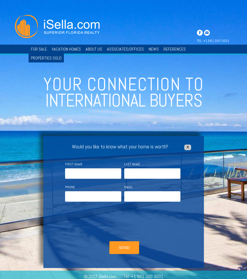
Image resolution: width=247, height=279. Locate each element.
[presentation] (123, 222)
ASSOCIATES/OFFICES (125, 49)
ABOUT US (94, 49)
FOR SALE (39, 49)
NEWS (154, 49)
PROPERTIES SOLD (46, 58)
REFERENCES (174, 49)
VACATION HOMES (66, 49)
